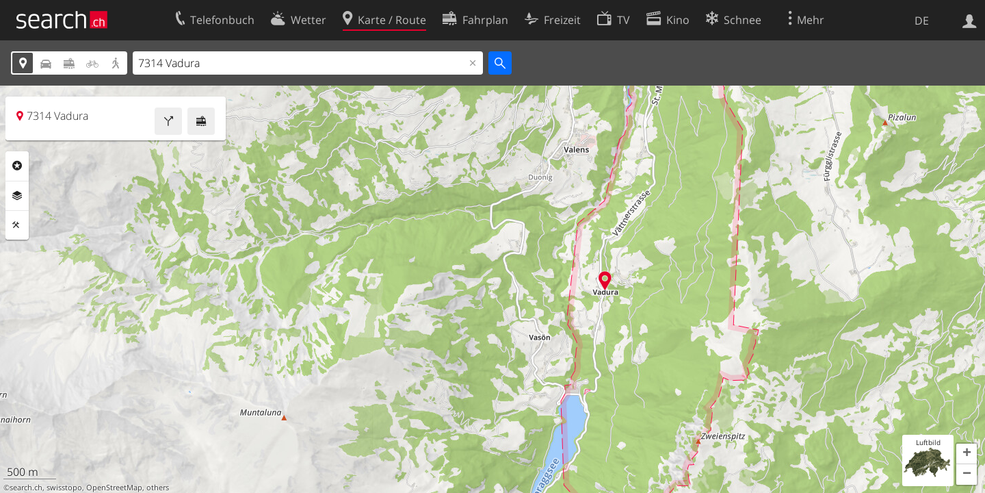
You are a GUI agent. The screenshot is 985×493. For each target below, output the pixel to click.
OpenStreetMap (114, 487)
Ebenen (17, 195)
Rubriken (17, 165)
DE (922, 20)
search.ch (26, 487)
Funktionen (17, 225)
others (157, 487)
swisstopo (64, 487)
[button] (966, 454)
